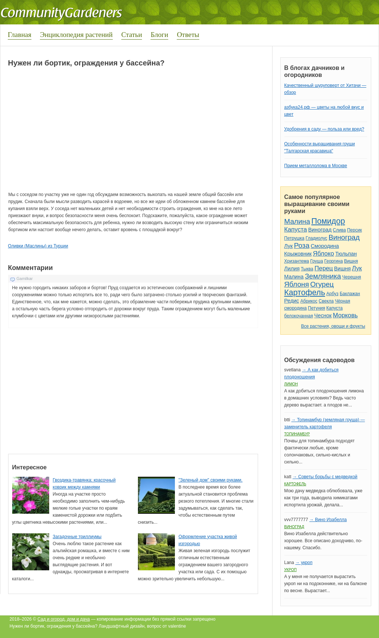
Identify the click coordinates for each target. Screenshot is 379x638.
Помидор (328, 221)
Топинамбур (297, 434)
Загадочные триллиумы (77, 536)
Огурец (322, 284)
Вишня (351, 261)
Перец (324, 268)
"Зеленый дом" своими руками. (211, 480)
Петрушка (294, 238)
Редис (291, 301)
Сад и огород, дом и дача (63, 619)
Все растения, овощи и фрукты (333, 326)
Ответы (188, 34)
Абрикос (308, 301)
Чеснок (323, 315)
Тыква (307, 268)
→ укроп (303, 562)
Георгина (333, 261)
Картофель (304, 292)
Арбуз (332, 293)
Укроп (290, 570)
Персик (354, 230)
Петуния (316, 308)
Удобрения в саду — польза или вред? (324, 129)
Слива (339, 230)
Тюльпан (346, 254)
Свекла (326, 301)
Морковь (345, 315)
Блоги (159, 34)
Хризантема (296, 261)
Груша (316, 261)
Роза (301, 245)
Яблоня (296, 284)
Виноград (319, 230)
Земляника (323, 276)
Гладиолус (316, 238)
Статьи (131, 34)
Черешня (351, 277)
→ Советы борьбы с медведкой (324, 476)
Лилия (292, 268)
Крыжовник (298, 254)
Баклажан (350, 293)
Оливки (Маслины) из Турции (38, 246)
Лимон (291, 384)
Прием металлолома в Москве (315, 165)
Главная (19, 34)
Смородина (325, 246)
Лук (288, 246)
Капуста (295, 229)
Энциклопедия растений (76, 34)
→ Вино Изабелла (328, 519)
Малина (297, 221)
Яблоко (323, 253)
